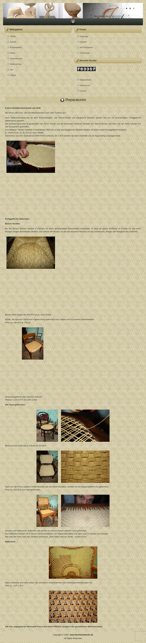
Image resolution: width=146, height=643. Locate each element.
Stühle (13, 36)
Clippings (84, 36)
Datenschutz (85, 80)
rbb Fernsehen (86, 47)
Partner (83, 91)
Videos (13, 75)
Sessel (13, 42)
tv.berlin (83, 42)
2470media (85, 53)
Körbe (12, 53)
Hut (11, 69)
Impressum (85, 85)
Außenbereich (16, 58)
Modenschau (15, 64)
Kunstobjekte (15, 47)
